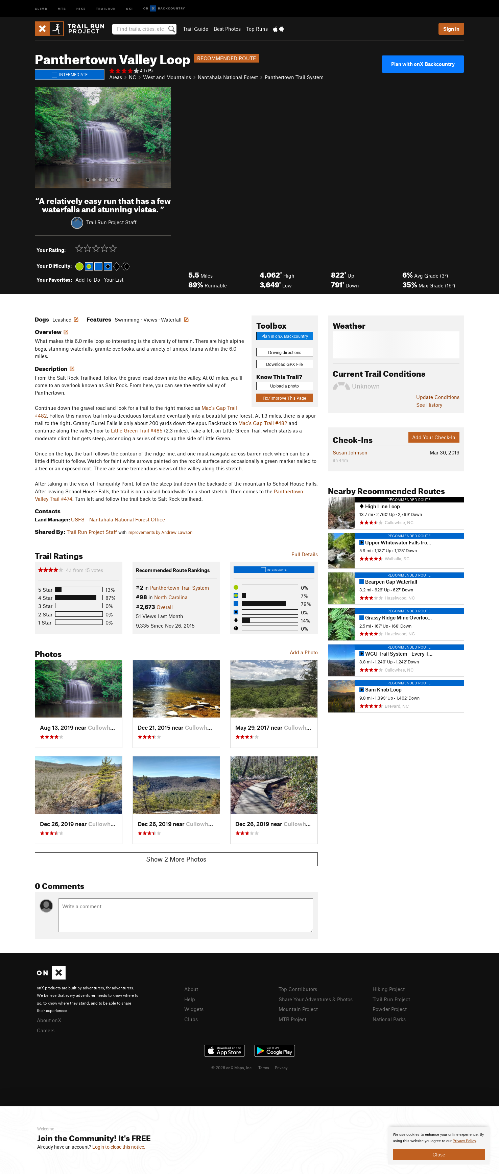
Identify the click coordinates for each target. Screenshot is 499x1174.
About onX (49, 1020)
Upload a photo (284, 386)
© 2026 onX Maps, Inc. (232, 1067)
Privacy (281, 1067)
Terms (263, 1067)
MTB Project (292, 1019)
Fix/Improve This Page (284, 398)
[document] (439, 1145)
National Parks (389, 1019)
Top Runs (257, 29)
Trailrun (106, 8)
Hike (81, 8)
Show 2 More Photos (176, 859)
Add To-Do (87, 280)
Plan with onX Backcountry (423, 64)
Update (437, 397)
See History (429, 405)
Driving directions (284, 352)
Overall (165, 607)
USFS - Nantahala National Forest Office (118, 519)
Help (189, 999)
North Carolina (171, 597)
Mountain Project (298, 1009)
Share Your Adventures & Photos (316, 999)
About (191, 989)
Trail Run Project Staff (111, 222)
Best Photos (227, 29)
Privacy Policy (464, 1141)
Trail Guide (195, 29)
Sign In (451, 29)
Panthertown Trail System (294, 77)
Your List (113, 280)
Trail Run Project (391, 999)
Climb (41, 8)
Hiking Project (389, 989)
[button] (41, 137)
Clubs (191, 1019)
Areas (115, 77)
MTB (62, 8)
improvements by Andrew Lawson (159, 532)
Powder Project (390, 1009)
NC (132, 77)
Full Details (304, 554)
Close (438, 1154)
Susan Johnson (350, 452)
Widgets (194, 1009)
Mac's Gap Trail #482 (262, 423)
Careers (45, 1030)
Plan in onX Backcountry (284, 336)
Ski (129, 8)
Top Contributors (298, 989)
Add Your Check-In (433, 437)
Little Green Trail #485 (137, 430)
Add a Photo (304, 652)
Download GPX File (284, 364)
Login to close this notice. (118, 1147)
